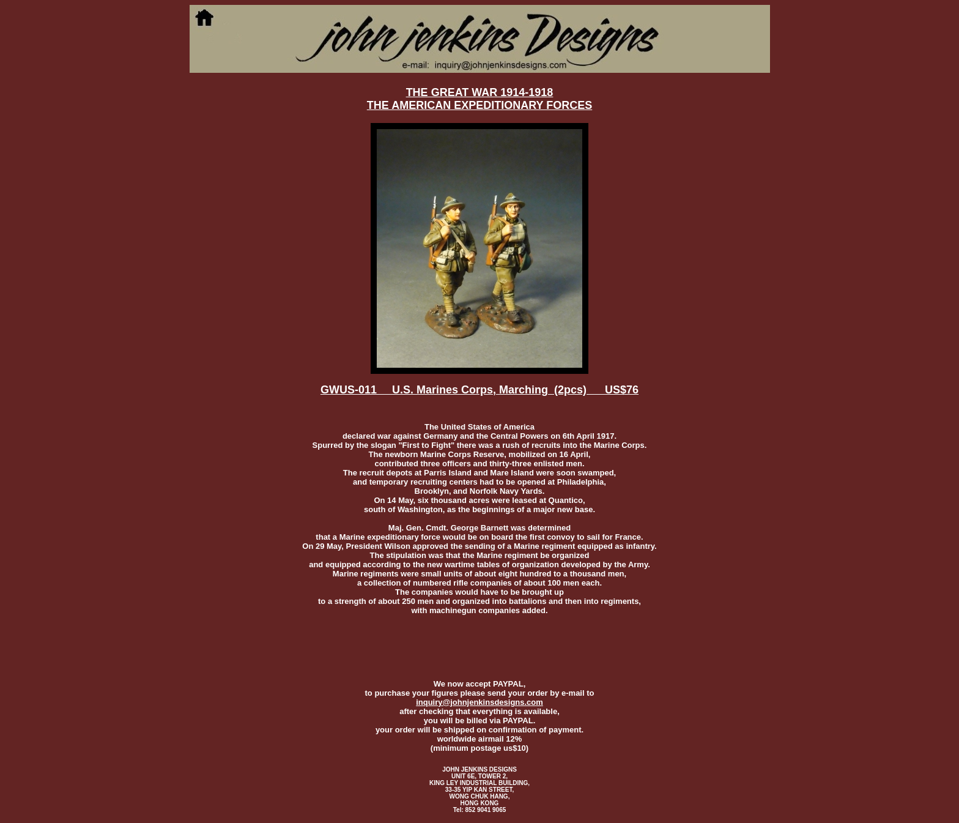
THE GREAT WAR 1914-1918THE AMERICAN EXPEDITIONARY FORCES (479, 98)
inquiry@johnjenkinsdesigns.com (479, 702)
